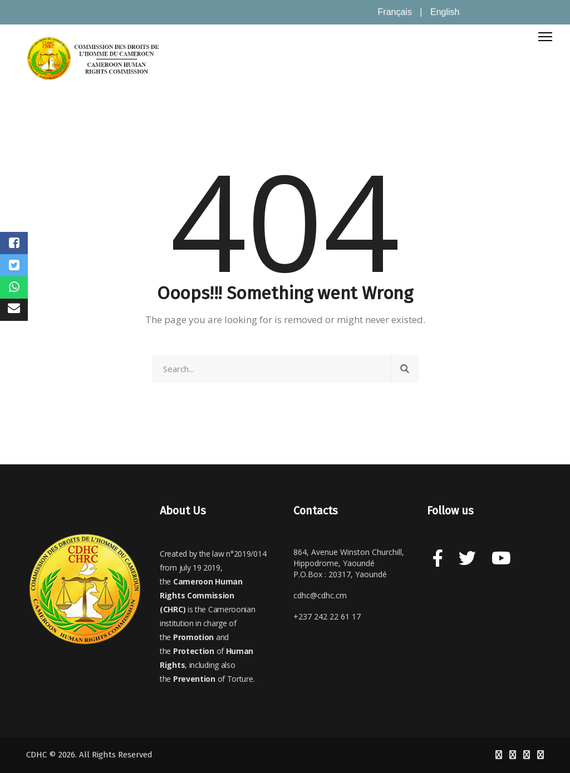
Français (395, 12)
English (444, 12)
